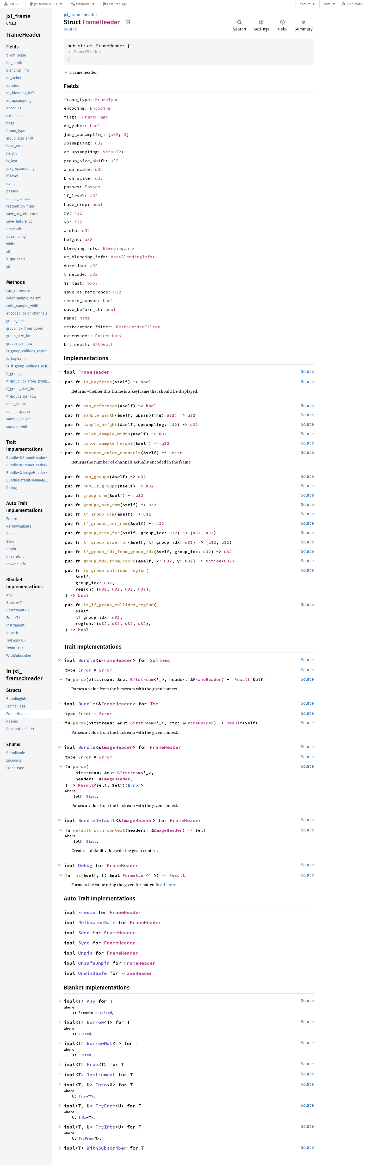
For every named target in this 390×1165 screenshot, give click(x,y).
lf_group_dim (99, 514)
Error (84, 670)
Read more (166, 884)
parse (79, 679)
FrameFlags (95, 117)
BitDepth (102, 344)
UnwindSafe (92, 973)
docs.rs (305, 4)
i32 (78, 213)
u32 (115, 134)
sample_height (100, 424)
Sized (91, 796)
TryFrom (105, 1106)
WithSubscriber (107, 1148)
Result (242, 679)
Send (84, 933)
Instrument (101, 1075)
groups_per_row (101, 504)
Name (84, 318)
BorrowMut (100, 1043)
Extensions (108, 335)
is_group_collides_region (114, 570)
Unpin (85, 953)
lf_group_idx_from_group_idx (118, 551)
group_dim (95, 495)
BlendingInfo (118, 248)
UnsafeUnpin (94, 963)
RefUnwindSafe (96, 922)
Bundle (86, 660)
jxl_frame (73, 14)
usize (175, 452)
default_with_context (99, 830)
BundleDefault (96, 820)
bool (95, 125)
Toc (154, 704)
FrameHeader (94, 372)
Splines (160, 660)
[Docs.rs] (13, 4)
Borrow (95, 1022)
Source (70, 29)
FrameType (107, 99)
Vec (107, 151)
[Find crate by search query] (368, 4)
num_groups (96, 476)
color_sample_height (108, 443)
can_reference (100, 405)
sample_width (99, 415)
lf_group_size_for (105, 542)
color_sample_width (106, 433)
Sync (84, 943)
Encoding (100, 108)
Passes (92, 186)
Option (213, 560)
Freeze (86, 912)
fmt (77, 875)
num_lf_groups (100, 485)
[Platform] (83, 4)
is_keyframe (97, 381)
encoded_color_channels (112, 452)
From (92, 1064)
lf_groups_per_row (105, 523)
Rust (327, 4)
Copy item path (128, 21)
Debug (85, 865)
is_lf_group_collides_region (118, 604)
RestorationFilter (138, 326)
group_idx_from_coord (109, 560)
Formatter (134, 875)
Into (101, 1085)
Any (91, 1001)
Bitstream (142, 679)
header (90, 14)
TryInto (105, 1127)
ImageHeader (117, 747)
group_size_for (101, 532)
